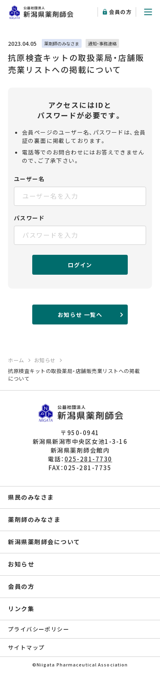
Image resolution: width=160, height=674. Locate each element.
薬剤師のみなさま (34, 519)
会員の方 (120, 12)
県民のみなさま (31, 497)
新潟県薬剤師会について (44, 541)
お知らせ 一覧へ (80, 314)
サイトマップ (26, 647)
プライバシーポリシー (38, 629)
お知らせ (21, 564)
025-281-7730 (88, 459)
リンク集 (21, 608)
